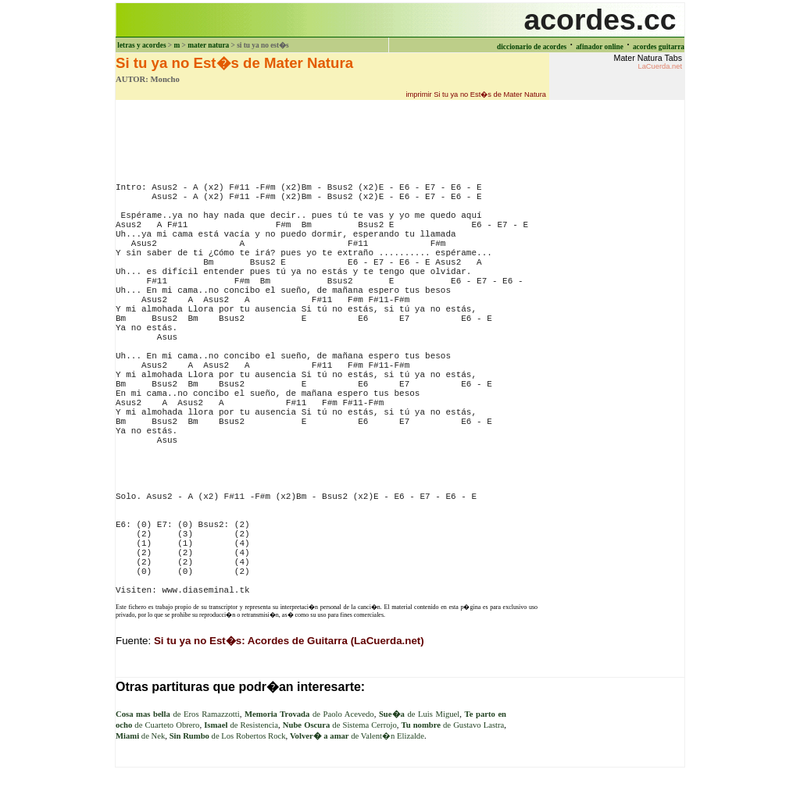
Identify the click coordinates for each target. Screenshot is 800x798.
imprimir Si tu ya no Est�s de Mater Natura (475, 94)
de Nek (140, 736)
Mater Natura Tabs (648, 61)
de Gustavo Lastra (453, 725)
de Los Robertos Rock (228, 736)
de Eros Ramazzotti (178, 714)
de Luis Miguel (419, 714)
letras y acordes (141, 45)
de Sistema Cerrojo (340, 725)
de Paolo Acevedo (309, 714)
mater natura (208, 45)
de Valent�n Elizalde (357, 736)
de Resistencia (241, 725)
